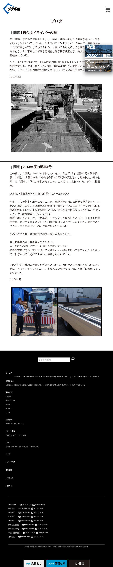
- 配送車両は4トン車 (40, 377)
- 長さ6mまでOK (29, 377)
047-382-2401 (26, 508)
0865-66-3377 (30, 533)
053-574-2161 (26, 513)
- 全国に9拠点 (60, 377)
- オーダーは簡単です (93, 377)
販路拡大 (8, 408)
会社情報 (9, 420)
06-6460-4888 (30, 525)
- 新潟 (19, 446)
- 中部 (16, 446)
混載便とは (9, 381)
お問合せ (9, 486)
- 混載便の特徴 (17, 385)
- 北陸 (23, 446)
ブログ (8, 442)
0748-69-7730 (30, 529)
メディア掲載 (10, 462)
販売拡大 (8, 404)
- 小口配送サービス (19, 377)
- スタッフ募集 (10, 435)
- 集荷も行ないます (69, 377)
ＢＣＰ (8, 412)
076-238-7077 (26, 521)
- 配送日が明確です (51, 377)
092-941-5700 (26, 537)
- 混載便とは (9, 385)
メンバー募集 (10, 431)
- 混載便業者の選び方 (55, 385)
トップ (8, 454)
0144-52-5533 (27, 504)
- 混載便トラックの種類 (68, 385)
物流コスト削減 (10, 400)
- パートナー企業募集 (20, 435)
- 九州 (36, 446)
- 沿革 (22, 424)
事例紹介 (9, 392)
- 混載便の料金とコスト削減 (41, 385)
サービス (9, 373)
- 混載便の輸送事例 (27, 385)
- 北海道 (8, 446)
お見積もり (9, 478)
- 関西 (27, 446)
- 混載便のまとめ (80, 385)
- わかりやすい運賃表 (81, 377)
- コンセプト (16, 424)
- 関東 (12, 446)
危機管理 (8, 396)
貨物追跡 (9, 470)
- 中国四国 (32, 446)
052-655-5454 (26, 516)
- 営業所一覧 (9, 424)
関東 (16, 32)
